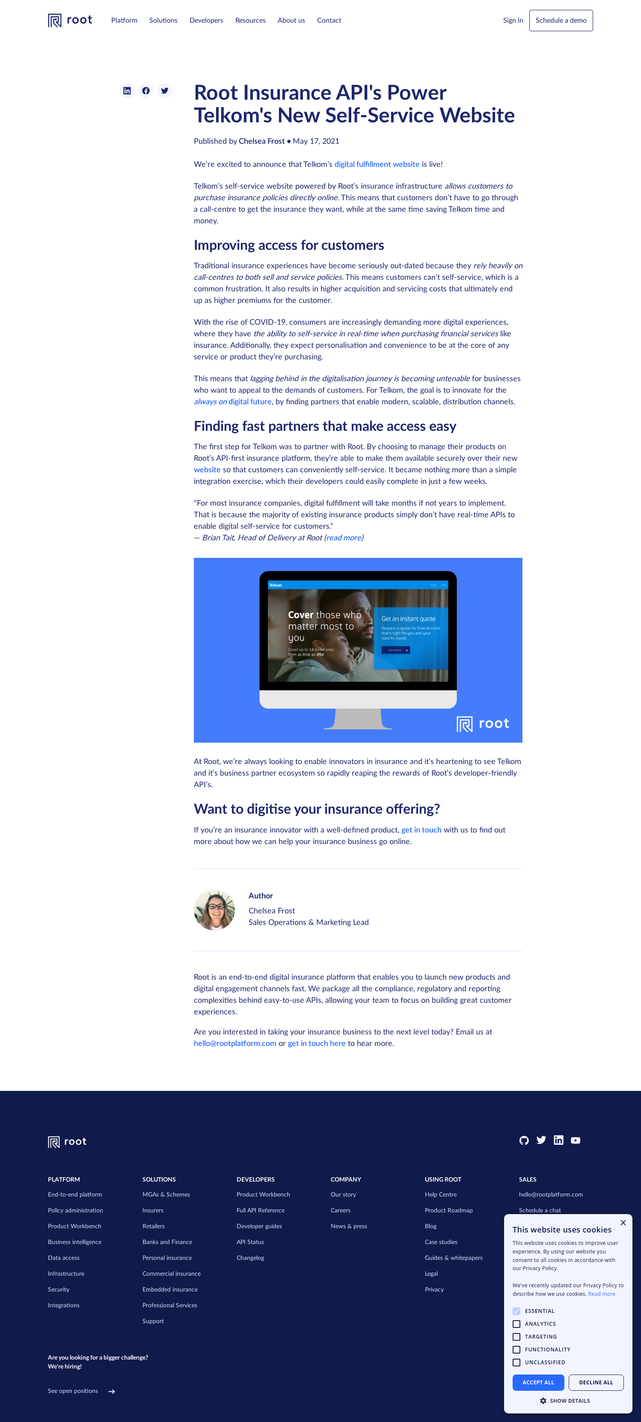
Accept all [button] (539, 1382)
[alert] (568, 1313)
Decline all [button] (596, 1382)
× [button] (623, 1223)
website (207, 470)
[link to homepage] (70, 20)
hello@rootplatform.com (235, 1044)
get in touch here (317, 1044)
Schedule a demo (561, 20)
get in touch (421, 830)
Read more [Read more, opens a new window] (602, 1294)
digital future (233, 402)
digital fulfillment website (377, 165)
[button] (124, 20)
